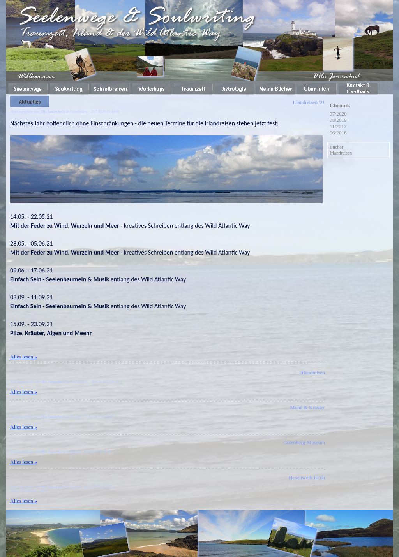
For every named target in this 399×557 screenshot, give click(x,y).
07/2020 (338, 114)
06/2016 (338, 132)
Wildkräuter (28, 491)
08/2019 (338, 120)
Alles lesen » (23, 357)
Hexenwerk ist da (307, 477)
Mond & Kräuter (307, 407)
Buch (44, 491)
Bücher (76, 417)
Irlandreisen (79, 112)
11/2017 (338, 126)
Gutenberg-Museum (304, 442)
